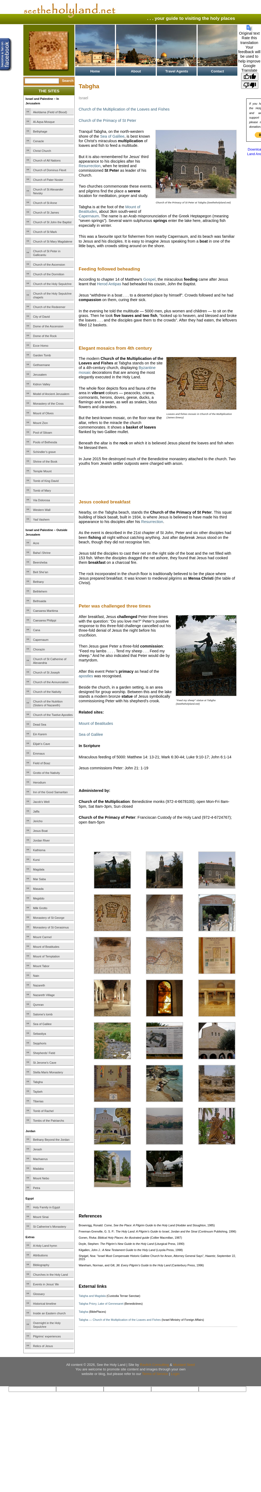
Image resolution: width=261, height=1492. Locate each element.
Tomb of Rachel (43, 1111)
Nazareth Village (44, 995)
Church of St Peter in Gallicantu (46, 253)
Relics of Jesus (43, 1346)
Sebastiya (39, 1033)
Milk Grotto (40, 908)
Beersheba (40, 562)
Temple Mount (42, 471)
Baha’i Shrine (41, 552)
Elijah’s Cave (41, 743)
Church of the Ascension (49, 264)
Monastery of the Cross (48, 403)
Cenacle (38, 141)
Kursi (36, 859)
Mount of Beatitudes (46, 946)
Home (95, 71)
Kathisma (39, 850)
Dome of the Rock (45, 336)
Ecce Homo (40, 345)
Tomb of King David (46, 480)
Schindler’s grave (44, 452)
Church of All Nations (47, 160)
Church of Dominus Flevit (49, 170)
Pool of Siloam (42, 432)
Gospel (149, 279)
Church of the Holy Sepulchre (52, 284)
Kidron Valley (41, 384)
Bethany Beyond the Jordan (51, 1139)
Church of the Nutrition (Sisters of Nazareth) (48, 703)
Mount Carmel (42, 937)
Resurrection (90, 166)
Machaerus (40, 1159)
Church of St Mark (45, 231)
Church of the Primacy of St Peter (107, 120)
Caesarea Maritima (45, 610)
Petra (36, 1188)
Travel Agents (176, 71)
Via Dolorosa (41, 500)
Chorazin (39, 649)
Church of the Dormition (48, 274)
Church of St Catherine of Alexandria (49, 660)
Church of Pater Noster (48, 179)
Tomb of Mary (42, 490)
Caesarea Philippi (44, 620)
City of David (41, 316)
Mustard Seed (184, 1365)
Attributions (40, 1255)
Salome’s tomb (43, 1014)
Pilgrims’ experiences (47, 1336)
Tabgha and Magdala (92, 1295)
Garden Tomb (42, 355)
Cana (36, 630)
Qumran (38, 1004)
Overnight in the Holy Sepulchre (47, 1324)
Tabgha (38, 1082)
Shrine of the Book (45, 461)
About (136, 71)
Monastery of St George (48, 917)
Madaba (38, 1168)
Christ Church (42, 150)
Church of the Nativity (47, 691)
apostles (86, 676)
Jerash (37, 1149)
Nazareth (39, 985)
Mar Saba (39, 879)
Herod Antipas (109, 284)
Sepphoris (39, 1043)
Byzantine (147, 367)
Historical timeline (44, 1303)
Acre (36, 543)
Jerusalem (40, 374)
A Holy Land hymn (45, 1245)
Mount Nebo (41, 1178)
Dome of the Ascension (48, 326)
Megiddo (38, 898)
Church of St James (46, 212)
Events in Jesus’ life (46, 1284)
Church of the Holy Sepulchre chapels (52, 295)
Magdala (38, 869)
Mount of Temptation (46, 956)
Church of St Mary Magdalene (52, 241)
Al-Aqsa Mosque (44, 121)
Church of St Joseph (46, 672)
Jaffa (36, 811)
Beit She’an (40, 572)
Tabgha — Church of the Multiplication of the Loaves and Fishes (120, 1319)
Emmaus (39, 753)
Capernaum (40, 639)
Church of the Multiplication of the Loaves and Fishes (124, 109)
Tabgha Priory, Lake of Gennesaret (101, 1303)
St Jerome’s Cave (44, 1062)
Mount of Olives (43, 413)
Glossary (39, 1294)
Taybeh (37, 1091)
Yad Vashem (41, 519)
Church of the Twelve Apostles (53, 714)
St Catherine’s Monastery (49, 1226)
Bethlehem (40, 591)
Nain (36, 975)
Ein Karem (40, 734)
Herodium (39, 782)
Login (175, 1374)
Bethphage (40, 131)
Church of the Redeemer (49, 307)
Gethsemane (41, 365)
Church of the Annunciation (50, 682)
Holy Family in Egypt (46, 1207)
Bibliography (41, 1265)
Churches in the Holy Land (50, 1274)
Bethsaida (39, 601)
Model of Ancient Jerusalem (51, 394)
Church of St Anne (45, 202)
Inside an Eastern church (49, 1313)
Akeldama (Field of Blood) (50, 112)
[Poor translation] (249, 85)
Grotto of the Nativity (46, 772)
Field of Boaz (41, 763)
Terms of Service (155, 1374)
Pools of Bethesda (45, 442)
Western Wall (41, 509)
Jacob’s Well (41, 801)
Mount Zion (40, 423)
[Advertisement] (141, 481)
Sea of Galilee (42, 1024)
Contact (217, 71)
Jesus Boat (40, 830)
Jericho (37, 821)
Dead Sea (39, 724)
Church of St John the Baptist (52, 222)
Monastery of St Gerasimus (51, 927)
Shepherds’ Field (44, 1053)
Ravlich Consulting (154, 1365)
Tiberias (38, 1101)
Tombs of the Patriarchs (48, 1120)
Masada (38, 888)
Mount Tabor (41, 966)
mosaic (85, 372)
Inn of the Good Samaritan (50, 792)
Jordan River (41, 840)
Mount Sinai (41, 1217)
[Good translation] (249, 77)
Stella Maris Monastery (48, 1072)
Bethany (38, 581)
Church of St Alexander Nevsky (48, 191)
